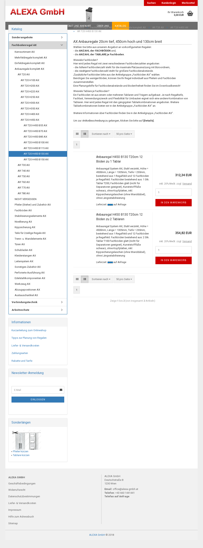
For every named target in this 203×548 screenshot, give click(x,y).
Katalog (120, 25)
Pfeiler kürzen (20, 459)
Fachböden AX (23, 218)
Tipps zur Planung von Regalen (29, 345)
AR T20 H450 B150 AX (36, 167)
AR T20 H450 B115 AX (36, 156)
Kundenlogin (169, 3)
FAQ (33, 25)
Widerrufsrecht (16, 497)
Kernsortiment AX (25, 59)
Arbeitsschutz (20, 317)
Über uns (103, 25)
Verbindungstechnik (24, 310)
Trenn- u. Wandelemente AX (30, 246)
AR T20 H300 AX (30, 110)
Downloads (17, 25)
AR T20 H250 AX (30, 104)
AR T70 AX (24, 195)
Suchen (151, 3)
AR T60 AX (24, 189)
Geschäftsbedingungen (21, 491)
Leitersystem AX (24, 269)
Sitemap (13, 531)
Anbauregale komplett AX (29, 76)
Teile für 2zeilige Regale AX (30, 240)
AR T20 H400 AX (30, 122)
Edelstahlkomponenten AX (30, 286)
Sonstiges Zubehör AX (28, 274)
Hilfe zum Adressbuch (21, 524)
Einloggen (38, 407)
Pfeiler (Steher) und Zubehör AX (33, 212)
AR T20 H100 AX (30, 88)
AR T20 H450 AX (30, 127)
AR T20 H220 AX (30, 99)
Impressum (14, 517)
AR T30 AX (24, 172)
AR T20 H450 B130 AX (36, 161)
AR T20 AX (24, 82)
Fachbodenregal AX (24, 53)
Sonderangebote (22, 45)
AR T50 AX (24, 184)
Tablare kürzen (21, 463)
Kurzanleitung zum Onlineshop (28, 338)
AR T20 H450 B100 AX (36, 150)
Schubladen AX (23, 257)
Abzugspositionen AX (27, 297)
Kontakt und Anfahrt (76, 25)
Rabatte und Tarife (21, 368)
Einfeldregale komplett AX (30, 71)
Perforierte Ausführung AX (30, 280)
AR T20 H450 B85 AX (35, 144)
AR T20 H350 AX (30, 116)
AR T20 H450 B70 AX (35, 139)
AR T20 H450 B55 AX (35, 133)
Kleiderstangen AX (25, 263)
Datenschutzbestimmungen (24, 504)
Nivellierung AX (23, 229)
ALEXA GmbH (97, 542)
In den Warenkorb (174, 210)
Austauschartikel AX (26, 303)
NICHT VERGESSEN (25, 207)
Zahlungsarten (19, 361)
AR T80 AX (24, 201)
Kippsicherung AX (25, 235)
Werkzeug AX (22, 291)
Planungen (48, 25)
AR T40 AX (24, 178)
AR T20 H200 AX (30, 93)
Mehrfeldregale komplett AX (31, 65)
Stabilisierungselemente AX (30, 223)
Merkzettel (188, 3)
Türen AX (20, 252)
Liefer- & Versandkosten (25, 353)
